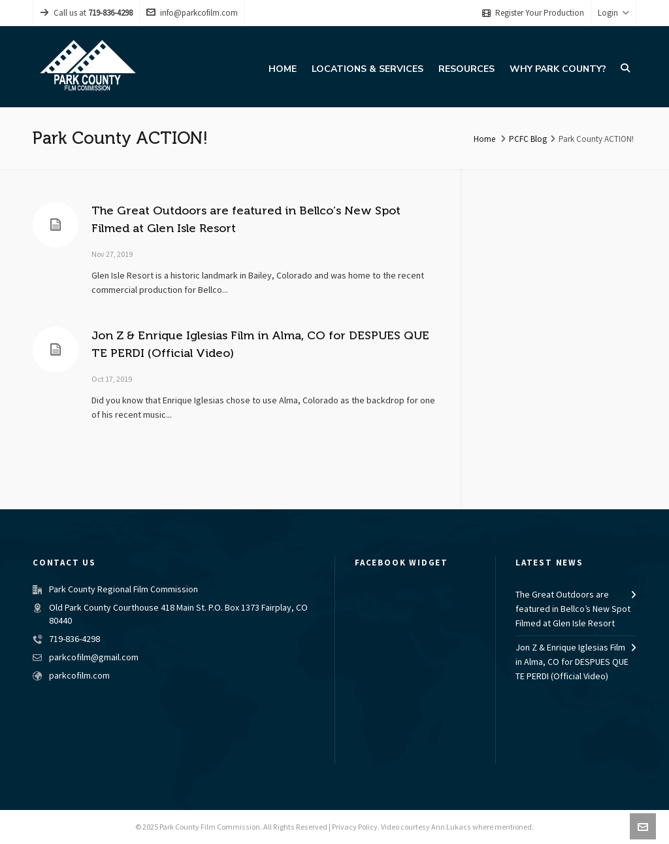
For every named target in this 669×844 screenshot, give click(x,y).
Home (484, 139)
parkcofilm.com (79, 676)
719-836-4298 (74, 639)
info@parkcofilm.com (192, 13)
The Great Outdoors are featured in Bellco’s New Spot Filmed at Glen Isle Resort (572, 609)
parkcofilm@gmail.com (94, 657)
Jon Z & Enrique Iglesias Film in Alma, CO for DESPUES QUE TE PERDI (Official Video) (571, 662)
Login (613, 13)
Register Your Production (533, 13)
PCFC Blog (528, 139)
